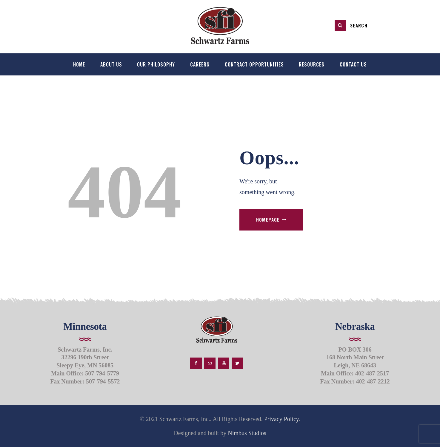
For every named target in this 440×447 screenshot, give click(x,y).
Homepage (268, 219)
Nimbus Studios (246, 433)
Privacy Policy (281, 419)
